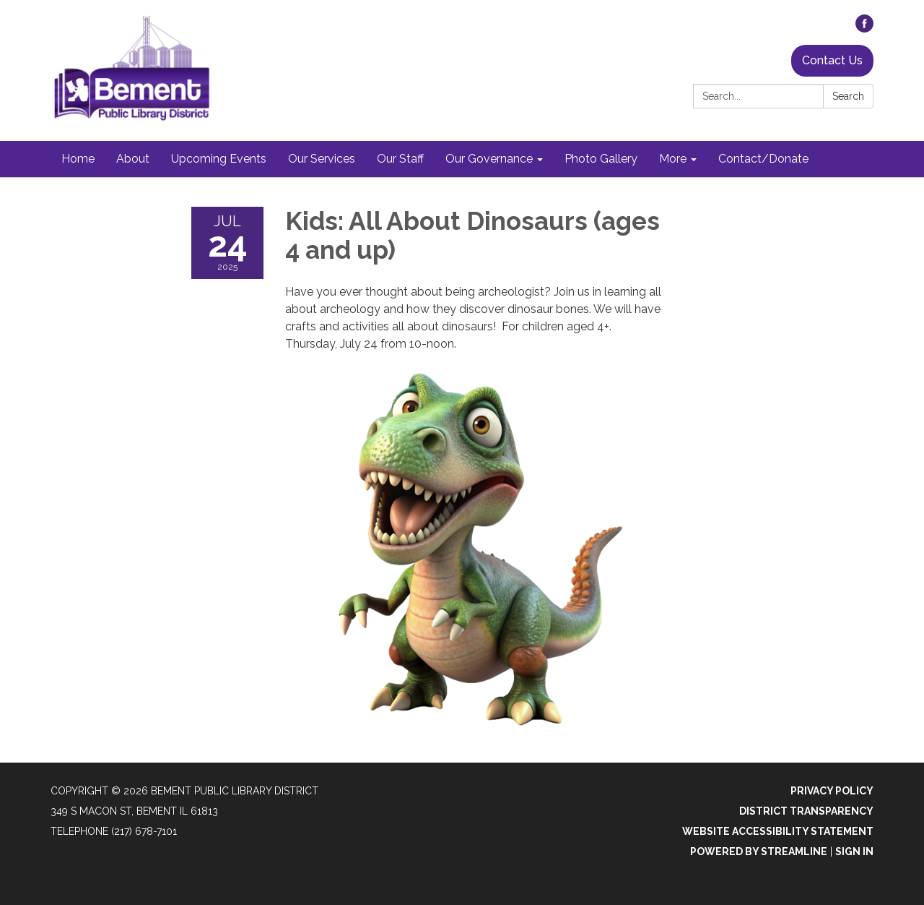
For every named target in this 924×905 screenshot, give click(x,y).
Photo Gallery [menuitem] (601, 159)
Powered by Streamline (758, 851)
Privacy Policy (831, 791)
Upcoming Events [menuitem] (218, 159)
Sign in (854, 851)
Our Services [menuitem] (321, 159)
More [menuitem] (673, 159)
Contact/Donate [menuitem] (763, 159)
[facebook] (864, 28)
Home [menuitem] (78, 159)
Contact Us (832, 60)
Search (848, 96)
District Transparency (806, 811)
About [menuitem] (132, 159)
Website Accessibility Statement (777, 831)
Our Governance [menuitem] (489, 159)
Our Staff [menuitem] (400, 159)
